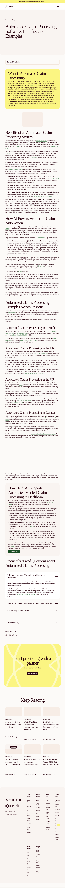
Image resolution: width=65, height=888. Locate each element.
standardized (41, 238)
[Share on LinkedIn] (10, 635)
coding (18, 146)
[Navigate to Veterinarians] (29, 828)
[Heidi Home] (9, 6)
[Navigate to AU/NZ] (38, 808)
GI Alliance (41, 266)
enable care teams (41, 141)
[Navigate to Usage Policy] (38, 861)
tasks (47, 103)
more (12, 547)
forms (32, 526)
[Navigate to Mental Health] (29, 814)
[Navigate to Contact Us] (57, 801)
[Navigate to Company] (57, 805)
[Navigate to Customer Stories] (57, 810)
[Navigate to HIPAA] (38, 820)
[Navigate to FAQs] (28, 875)
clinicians (24, 97)
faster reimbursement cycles (43, 196)
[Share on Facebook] (13, 635)
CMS (20, 385)
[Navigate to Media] (57, 815)
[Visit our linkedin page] (13, 800)
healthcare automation (16, 169)
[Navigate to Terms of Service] (38, 856)
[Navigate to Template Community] (29, 870)
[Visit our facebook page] (6, 800)
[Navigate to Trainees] (29, 833)
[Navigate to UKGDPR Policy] (38, 866)
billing (20, 271)
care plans (34, 157)
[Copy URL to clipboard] (6, 635)
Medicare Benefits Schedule (19, 335)
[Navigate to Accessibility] (38, 870)
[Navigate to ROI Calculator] (29, 856)
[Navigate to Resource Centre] (29, 863)
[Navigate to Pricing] (48, 800)
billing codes (33, 85)
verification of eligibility (40, 353)
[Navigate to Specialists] (29, 807)
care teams (11, 313)
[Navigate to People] (57, 835)
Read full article (11, 737)
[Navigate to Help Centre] (48, 817)
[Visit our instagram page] (10, 800)
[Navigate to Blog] (28, 852)
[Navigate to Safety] (38, 800)
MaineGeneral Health (24, 401)
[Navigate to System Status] (48, 822)
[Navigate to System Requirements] (48, 827)
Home (7, 20)
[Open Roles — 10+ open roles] (57, 825)
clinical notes (55, 178)
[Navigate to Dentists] (29, 824)
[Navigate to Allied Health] (29, 819)
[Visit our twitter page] (17, 800)
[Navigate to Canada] (38, 811)
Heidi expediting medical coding (26, 594)
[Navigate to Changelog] (48, 804)
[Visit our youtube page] (20, 800)
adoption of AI (9, 153)
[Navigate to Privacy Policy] (38, 851)
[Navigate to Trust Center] (38, 804)
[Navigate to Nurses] (28, 811)
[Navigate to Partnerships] (57, 838)
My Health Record (22, 333)
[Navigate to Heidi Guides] (48, 813)
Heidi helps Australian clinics (28, 340)
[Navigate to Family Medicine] (29, 801)
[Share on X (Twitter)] (17, 635)
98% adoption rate (17, 402)
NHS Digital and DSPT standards (34, 373)
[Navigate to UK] (37, 814)
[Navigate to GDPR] (37, 817)
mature (20, 383)
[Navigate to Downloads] (48, 808)
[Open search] (54, 6)
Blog (13, 20)
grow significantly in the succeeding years (43, 434)
